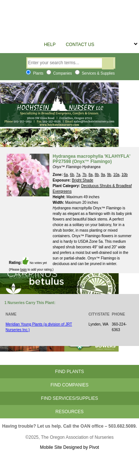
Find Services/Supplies (69, 398)
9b (109, 175)
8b (97, 175)
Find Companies (69, 385)
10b (125, 175)
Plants (34, 73)
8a (91, 175)
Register (41, 287)
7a (78, 175)
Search (108, 63)
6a (66, 175)
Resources (69, 411)
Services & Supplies (95, 73)
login (23, 269)
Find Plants (69, 371)
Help (50, 44)
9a (103, 175)
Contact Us (80, 44)
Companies (59, 73)
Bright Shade (82, 180)
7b (84, 175)
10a (116, 175)
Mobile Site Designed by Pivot (69, 447)
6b (72, 175)
